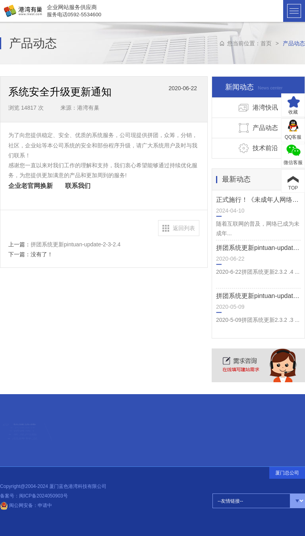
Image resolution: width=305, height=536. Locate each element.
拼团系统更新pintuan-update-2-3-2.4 (75, 244)
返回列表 (184, 228)
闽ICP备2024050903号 (43, 496)
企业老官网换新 (30, 185)
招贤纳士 (25, 432)
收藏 (293, 112)
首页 (266, 43)
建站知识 (78, 428)
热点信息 (78, 425)
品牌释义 (25, 451)
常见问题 (25, 442)
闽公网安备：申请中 (26, 505)
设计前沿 (78, 431)
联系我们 (80, 185)
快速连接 (25, 409)
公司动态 (78, 434)
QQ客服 (293, 137)
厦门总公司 (287, 473)
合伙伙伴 (25, 421)
